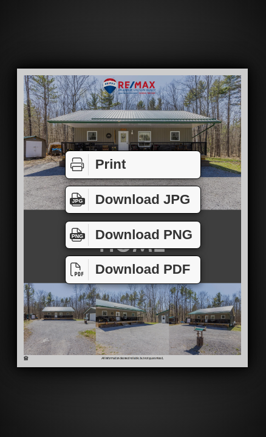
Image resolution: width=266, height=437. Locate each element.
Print (96, 165)
